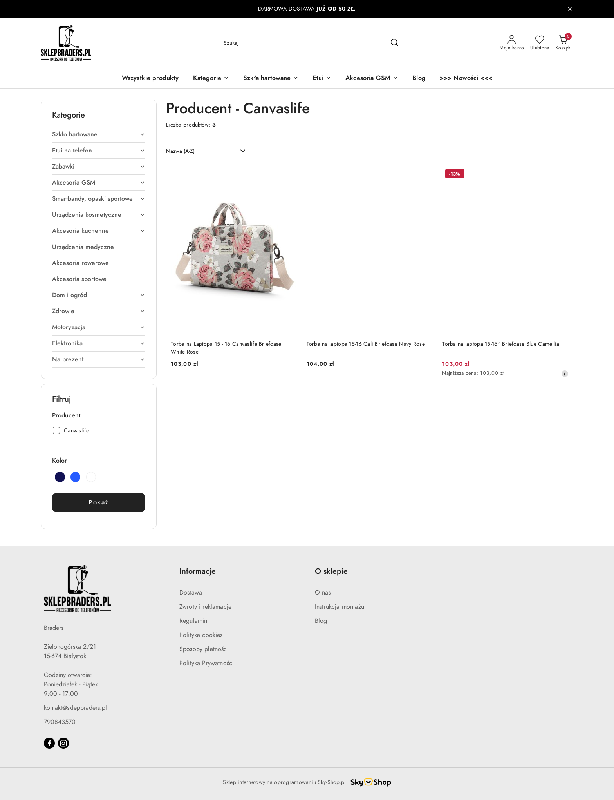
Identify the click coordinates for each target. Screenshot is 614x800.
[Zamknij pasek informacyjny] (569, 9)
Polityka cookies (201, 635)
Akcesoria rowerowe (80, 263)
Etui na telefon (98, 150)
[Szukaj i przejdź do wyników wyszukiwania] (394, 43)
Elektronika (98, 343)
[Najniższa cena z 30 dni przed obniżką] (565, 373)
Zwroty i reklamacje (205, 606)
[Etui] (321, 79)
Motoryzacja (98, 327)
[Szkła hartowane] (271, 79)
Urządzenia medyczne (83, 247)
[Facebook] (49, 743)
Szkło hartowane (98, 134)
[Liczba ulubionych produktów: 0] (540, 43)
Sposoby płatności (204, 649)
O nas (323, 592)
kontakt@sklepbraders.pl (75, 708)
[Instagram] (63, 743)
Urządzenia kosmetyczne (98, 214)
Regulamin (193, 621)
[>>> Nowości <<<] (466, 79)
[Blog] (419, 79)
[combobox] (206, 151)
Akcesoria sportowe (79, 279)
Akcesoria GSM (98, 182)
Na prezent (98, 359)
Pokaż (98, 502)
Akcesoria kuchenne (98, 231)
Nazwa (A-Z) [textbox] (180, 151)
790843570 (60, 722)
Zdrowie (98, 311)
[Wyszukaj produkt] (311, 43)
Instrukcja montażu (339, 606)
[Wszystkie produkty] (150, 79)
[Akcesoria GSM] (371, 79)
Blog (321, 621)
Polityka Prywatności (206, 663)
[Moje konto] (512, 43)
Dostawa (190, 592)
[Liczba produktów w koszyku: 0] (563, 43)
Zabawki (98, 166)
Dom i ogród (98, 295)
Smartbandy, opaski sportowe (98, 198)
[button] (211, 79)
